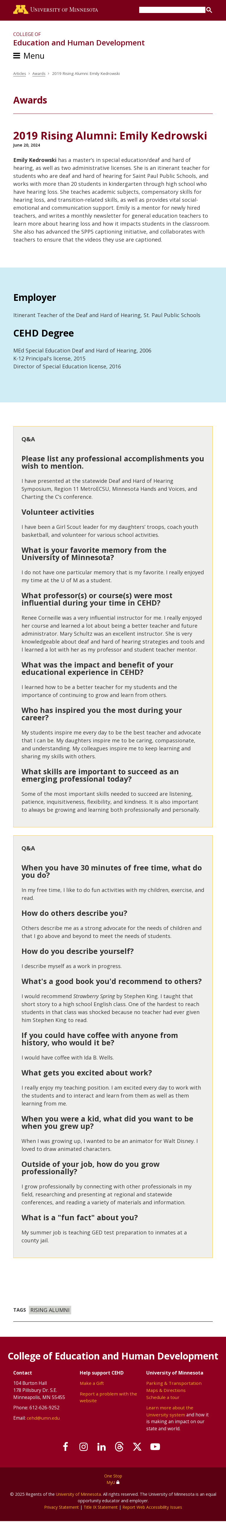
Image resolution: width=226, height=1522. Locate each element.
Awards (40, 74)
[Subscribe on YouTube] (160, 1448)
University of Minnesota (78, 1495)
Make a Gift (92, 1384)
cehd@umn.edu (43, 1419)
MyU (113, 1483)
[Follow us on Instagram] (81, 1448)
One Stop (113, 1477)
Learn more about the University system (169, 1412)
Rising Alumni (50, 1310)
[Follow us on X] (140, 1448)
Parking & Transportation (174, 1384)
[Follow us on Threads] (120, 1448)
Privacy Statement (60, 1507)
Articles (19, 74)
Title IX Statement (100, 1507)
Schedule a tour (163, 1398)
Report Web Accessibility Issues (153, 1507)
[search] (172, 10)
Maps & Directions (166, 1391)
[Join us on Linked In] (101, 1448)
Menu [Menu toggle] (33, 56)
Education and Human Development (79, 43)
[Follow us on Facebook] (61, 1448)
